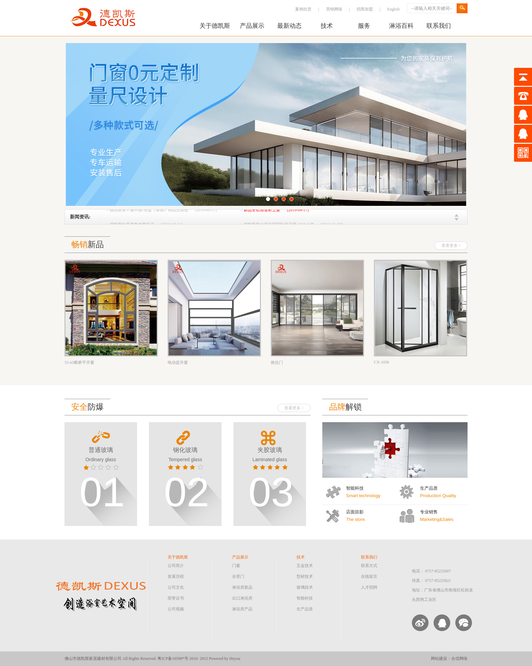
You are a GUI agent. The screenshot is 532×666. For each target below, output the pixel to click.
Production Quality (438, 495)
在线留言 (369, 576)
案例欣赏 (303, 9)
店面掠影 (355, 511)
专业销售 (429, 511)
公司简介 (176, 565)
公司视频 (176, 609)
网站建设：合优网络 (449, 658)
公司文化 (176, 587)
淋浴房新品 (242, 587)
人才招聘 (369, 587)
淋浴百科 (401, 25)
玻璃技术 (305, 587)
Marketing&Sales (436, 519)
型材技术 (305, 576)
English (393, 9)
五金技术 (305, 565)
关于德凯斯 (215, 25)
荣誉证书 (176, 598)
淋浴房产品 (242, 609)
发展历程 (176, 576)
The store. (356, 519)
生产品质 (429, 488)
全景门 (238, 576)
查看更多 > (451, 245)
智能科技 (355, 488)
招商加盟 (365, 9)
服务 (364, 25)
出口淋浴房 (242, 598)
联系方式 (369, 565)
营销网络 (334, 9)
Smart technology (363, 495)
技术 (327, 25)
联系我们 (438, 25)
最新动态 (289, 25)
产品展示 (252, 25)
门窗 (236, 565)
